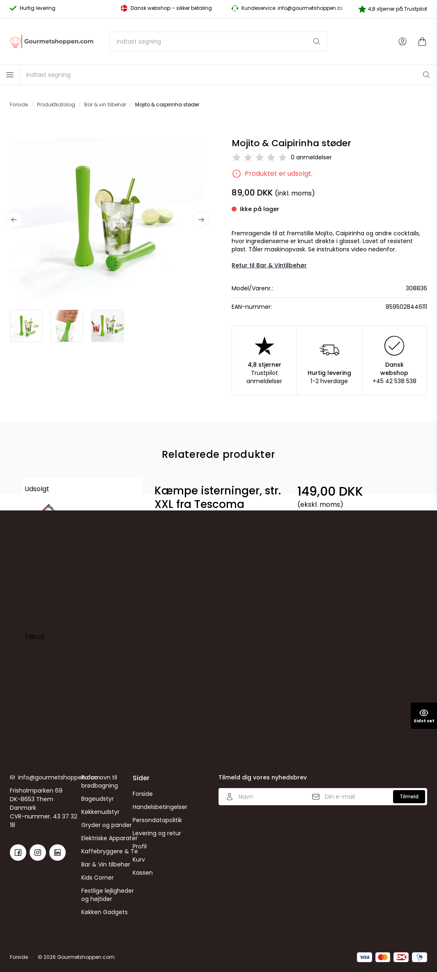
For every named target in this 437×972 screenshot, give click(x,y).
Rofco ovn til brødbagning (99, 781)
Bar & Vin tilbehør (105, 864)
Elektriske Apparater (109, 838)
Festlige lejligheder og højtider (107, 895)
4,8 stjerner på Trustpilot (393, 9)
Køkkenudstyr (100, 812)
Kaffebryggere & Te (109, 851)
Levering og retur (157, 833)
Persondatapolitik (157, 820)
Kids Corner (97, 877)
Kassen (143, 873)
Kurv (139, 859)
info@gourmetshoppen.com (49, 777)
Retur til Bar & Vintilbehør (269, 265)
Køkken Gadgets (104, 912)
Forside (143, 794)
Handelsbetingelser (160, 807)
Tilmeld (409, 796)
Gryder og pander (106, 825)
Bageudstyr (97, 799)
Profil (140, 846)
